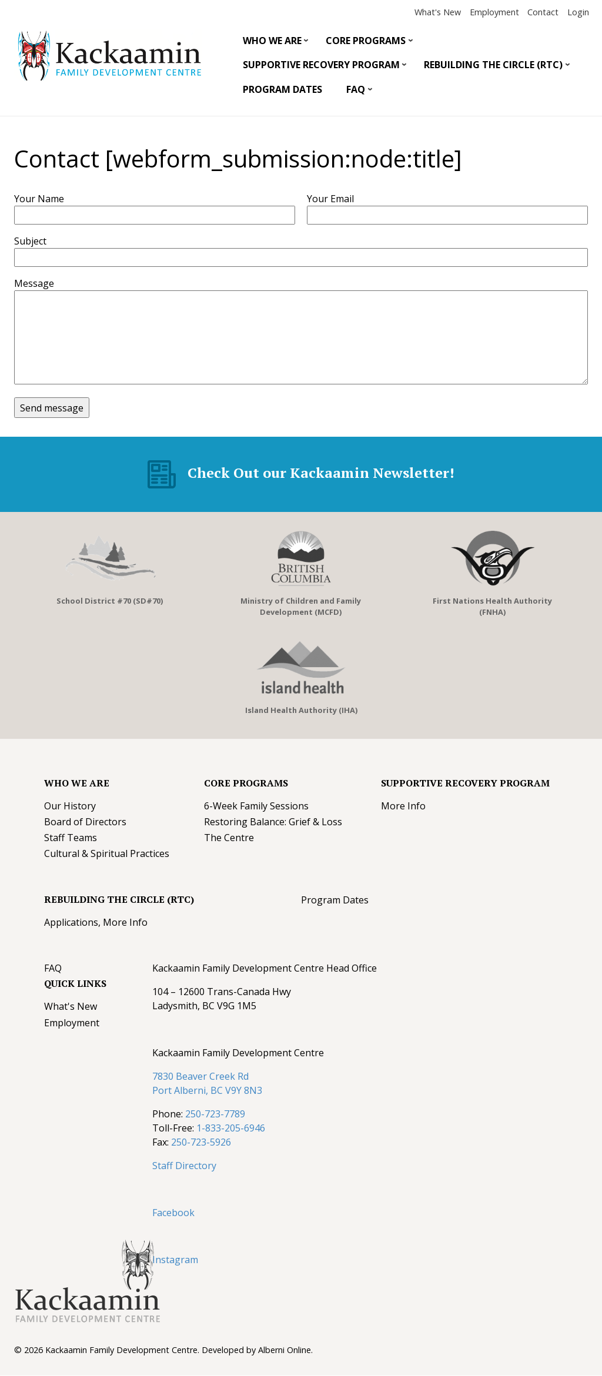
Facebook (173, 1212)
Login (578, 12)
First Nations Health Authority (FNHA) (492, 606)
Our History (70, 805)
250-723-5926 (201, 1142)
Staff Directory (184, 1165)
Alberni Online (284, 1349)
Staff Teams (70, 837)
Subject (30, 241)
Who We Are (271, 43)
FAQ (355, 92)
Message (34, 283)
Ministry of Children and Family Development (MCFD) (300, 606)
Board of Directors (85, 821)
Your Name (39, 198)
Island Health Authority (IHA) (301, 710)
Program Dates (282, 89)
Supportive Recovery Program (320, 67)
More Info (403, 805)
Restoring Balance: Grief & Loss (273, 821)
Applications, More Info (96, 922)
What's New (437, 12)
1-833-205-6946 (230, 1127)
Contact (542, 12)
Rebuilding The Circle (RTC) (492, 67)
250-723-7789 (215, 1113)
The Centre (229, 837)
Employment (494, 12)
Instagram (175, 1259)
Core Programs (365, 43)
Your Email (330, 198)
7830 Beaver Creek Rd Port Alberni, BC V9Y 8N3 (207, 1083)
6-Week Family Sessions (256, 805)
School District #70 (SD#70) (109, 600)
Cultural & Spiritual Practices (106, 853)
